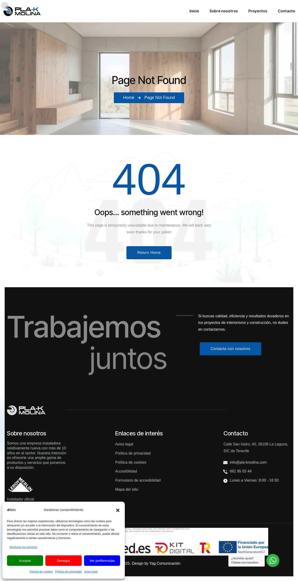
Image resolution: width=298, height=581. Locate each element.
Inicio (194, 11)
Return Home (149, 253)
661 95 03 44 (240, 471)
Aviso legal (91, 571)
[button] (117, 510)
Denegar (63, 561)
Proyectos (257, 11)
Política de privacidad (68, 571)
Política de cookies (41, 571)
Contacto (286, 11)
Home (128, 97)
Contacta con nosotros (231, 349)
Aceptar (25, 561)
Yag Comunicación (164, 563)
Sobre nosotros (224, 11)
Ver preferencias (102, 561)
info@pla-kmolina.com (248, 462)
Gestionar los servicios (23, 547)
